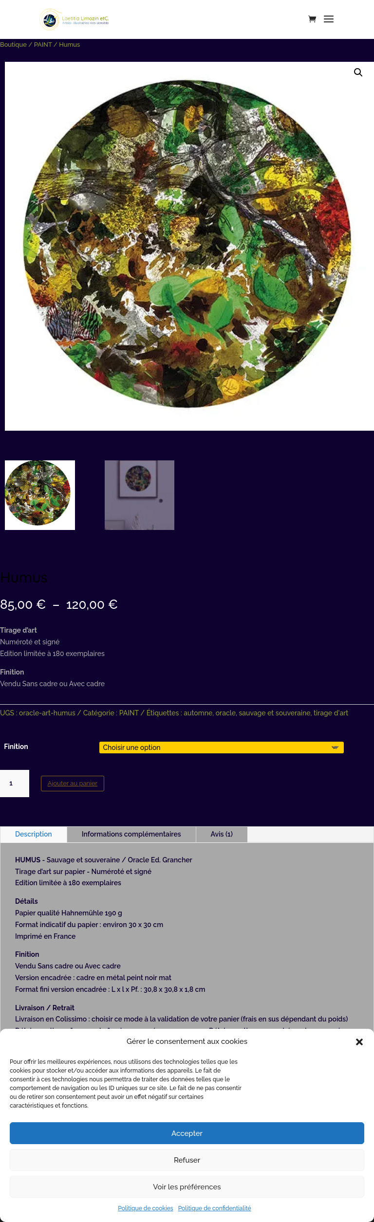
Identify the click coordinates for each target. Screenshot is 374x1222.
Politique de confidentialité (214, 1208)
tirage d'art (331, 713)
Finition (16, 746)
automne (198, 713)
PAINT (43, 44)
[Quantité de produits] (14, 783)
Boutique (13, 44)
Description (33, 834)
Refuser (187, 1160)
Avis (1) (222, 834)
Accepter (187, 1133)
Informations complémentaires (131, 834)
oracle (226, 713)
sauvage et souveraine (274, 713)
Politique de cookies (145, 1208)
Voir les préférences (187, 1187)
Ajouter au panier (72, 783)
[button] (359, 1042)
